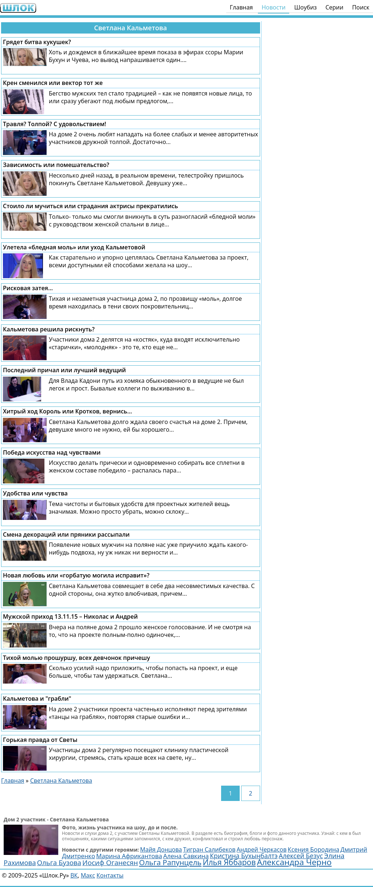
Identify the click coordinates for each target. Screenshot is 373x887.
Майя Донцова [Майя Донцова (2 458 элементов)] (161, 849)
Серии (334, 7)
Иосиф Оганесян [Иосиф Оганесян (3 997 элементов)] (110, 862)
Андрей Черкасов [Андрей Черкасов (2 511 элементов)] (262, 849)
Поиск (360, 7)
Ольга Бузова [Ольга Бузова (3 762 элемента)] (59, 862)
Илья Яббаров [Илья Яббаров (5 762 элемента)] (229, 862)
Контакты (110, 875)
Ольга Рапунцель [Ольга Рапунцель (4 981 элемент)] (170, 862)
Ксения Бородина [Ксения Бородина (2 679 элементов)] (313, 849)
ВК (74, 875)
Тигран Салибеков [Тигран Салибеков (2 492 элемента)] (209, 849)
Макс (88, 875)
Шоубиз (305, 7)
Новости (274, 7)
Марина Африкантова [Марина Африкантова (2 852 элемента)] (129, 856)
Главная (241, 7)
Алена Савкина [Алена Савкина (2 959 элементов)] (186, 856)
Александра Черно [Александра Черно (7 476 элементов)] (294, 862)
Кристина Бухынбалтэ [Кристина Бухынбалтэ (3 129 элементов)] (244, 855)
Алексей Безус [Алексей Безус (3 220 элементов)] (301, 855)
